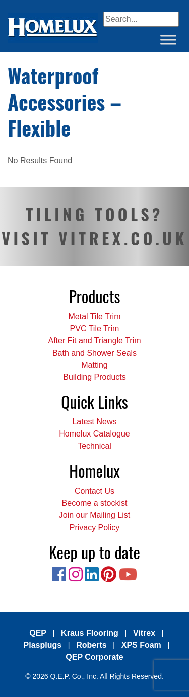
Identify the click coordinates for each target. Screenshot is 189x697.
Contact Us (94, 491)
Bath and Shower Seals (94, 353)
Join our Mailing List (94, 515)
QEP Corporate (94, 657)
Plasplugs (43, 645)
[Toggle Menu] (168, 39)
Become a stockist (95, 503)
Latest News (94, 421)
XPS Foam (141, 645)
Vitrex (144, 633)
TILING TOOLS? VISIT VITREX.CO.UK (94, 226)
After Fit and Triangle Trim (94, 340)
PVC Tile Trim (94, 328)
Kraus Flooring (89, 633)
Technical (94, 446)
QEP (37, 633)
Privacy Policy (95, 527)
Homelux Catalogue (94, 433)
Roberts (91, 645)
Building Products (94, 377)
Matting (94, 365)
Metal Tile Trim (94, 316)
